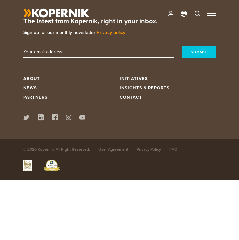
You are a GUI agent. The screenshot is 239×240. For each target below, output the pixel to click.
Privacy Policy (149, 149)
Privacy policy (111, 32)
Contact (131, 97)
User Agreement (113, 149)
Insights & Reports (145, 88)
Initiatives (134, 78)
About (31, 78)
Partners (35, 97)
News (30, 88)
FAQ (173, 149)
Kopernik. (46, 149)
